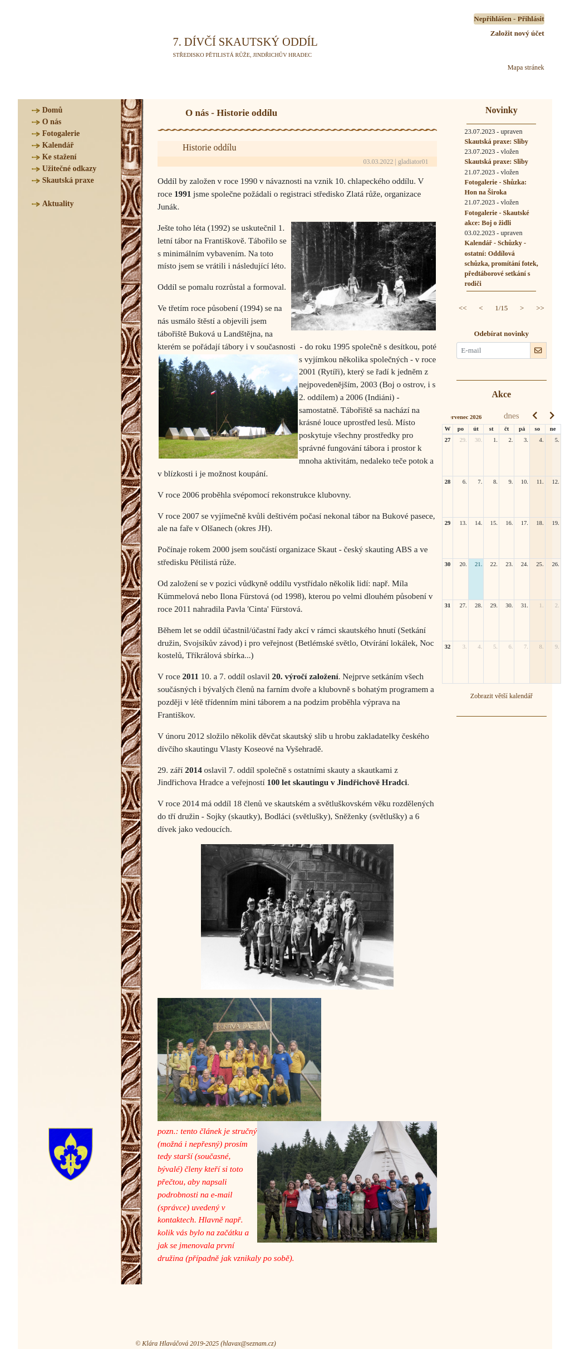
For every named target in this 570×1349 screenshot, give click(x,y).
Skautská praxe (68, 180)
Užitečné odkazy (69, 168)
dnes (511, 415)
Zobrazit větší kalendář (501, 696)
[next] (552, 416)
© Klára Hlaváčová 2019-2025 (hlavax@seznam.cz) (205, 1343)
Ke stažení (59, 157)
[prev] (534, 416)
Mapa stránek (526, 67)
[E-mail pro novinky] (493, 350)
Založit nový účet (517, 33)
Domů (52, 110)
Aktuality (58, 203)
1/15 (501, 308)
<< (463, 308)
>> (540, 308)
